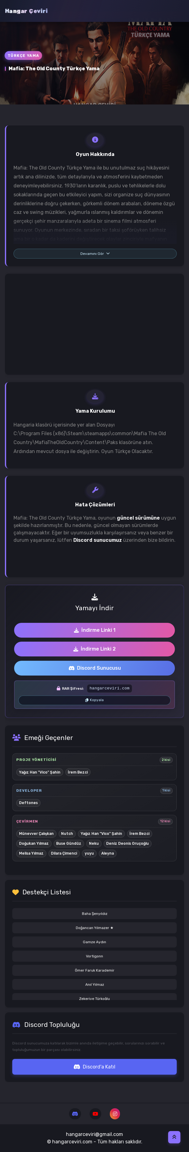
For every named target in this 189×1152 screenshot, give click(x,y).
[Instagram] (115, 1114)
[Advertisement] (94, 324)
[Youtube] (95, 1114)
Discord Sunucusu (94, 668)
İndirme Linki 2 (94, 649)
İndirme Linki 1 (94, 630)
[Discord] (75, 1114)
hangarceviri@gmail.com (94, 1134)
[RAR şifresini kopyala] (94, 700)
